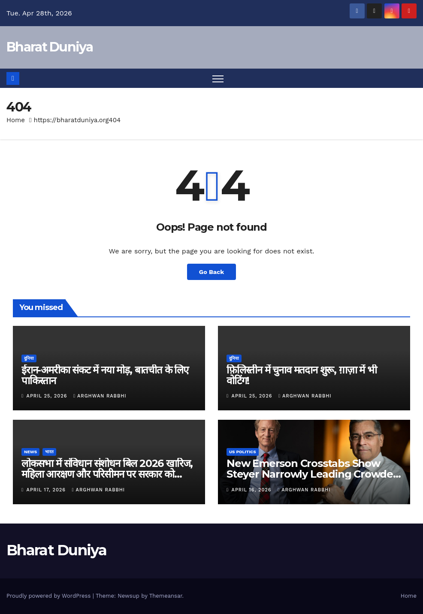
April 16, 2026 (252, 490)
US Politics (242, 451)
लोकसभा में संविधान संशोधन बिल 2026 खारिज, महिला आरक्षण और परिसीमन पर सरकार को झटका (107, 474)
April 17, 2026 (47, 490)
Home (15, 120)
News (30, 451)
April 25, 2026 (48, 396)
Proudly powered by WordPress (49, 596)
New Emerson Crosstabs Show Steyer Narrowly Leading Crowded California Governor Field (313, 474)
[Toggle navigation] (218, 78)
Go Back (211, 271)
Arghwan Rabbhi (100, 396)
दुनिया (29, 358)
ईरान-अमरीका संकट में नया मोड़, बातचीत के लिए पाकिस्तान (104, 375)
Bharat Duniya (49, 47)
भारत (49, 451)
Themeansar (165, 596)
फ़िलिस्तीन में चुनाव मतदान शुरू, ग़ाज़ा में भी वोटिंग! (302, 375)
